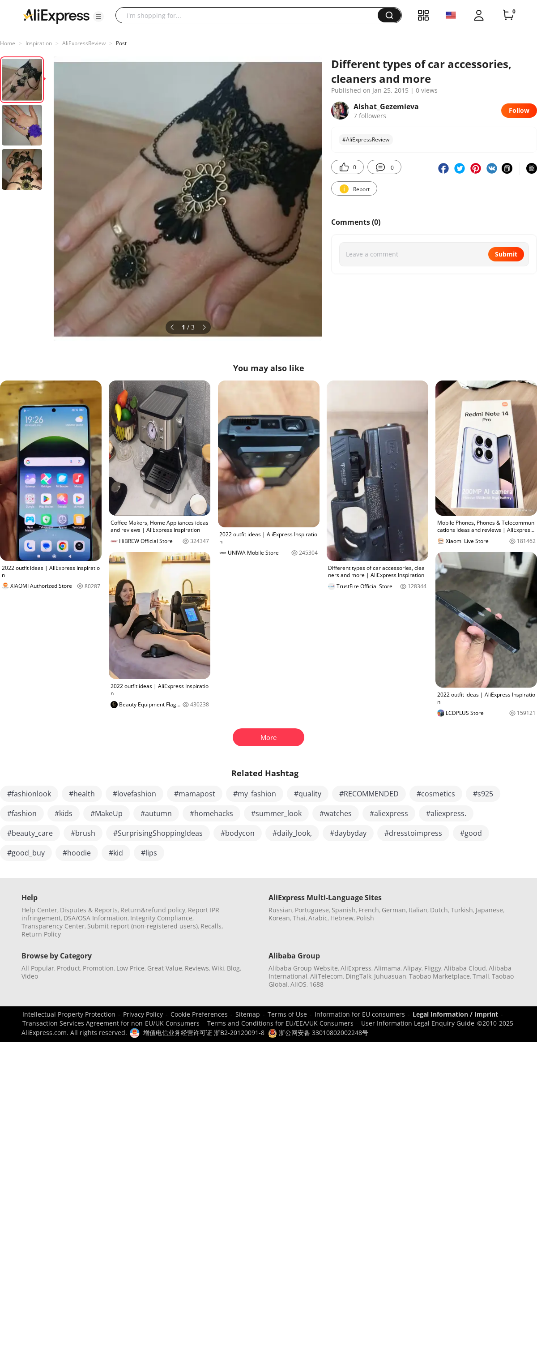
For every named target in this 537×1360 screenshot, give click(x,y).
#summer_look (276, 813)
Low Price (130, 968)
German (394, 910)
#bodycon (238, 833)
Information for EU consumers (360, 1014)
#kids (63, 813)
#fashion (22, 813)
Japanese (489, 910)
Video (29, 976)
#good (471, 833)
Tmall (481, 976)
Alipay (412, 968)
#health (82, 794)
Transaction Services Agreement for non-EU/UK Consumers (111, 1023)
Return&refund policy (152, 910)
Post (121, 43)
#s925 (483, 794)
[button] (98, 16)
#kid (116, 853)
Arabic (318, 918)
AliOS (298, 984)
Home (7, 43)
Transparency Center (53, 926)
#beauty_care (30, 833)
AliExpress (356, 968)
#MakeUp (106, 813)
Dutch (439, 910)
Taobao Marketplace (439, 976)
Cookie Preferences (199, 1014)
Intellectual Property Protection (68, 1014)
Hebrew (342, 918)
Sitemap (247, 1014)
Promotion (98, 968)
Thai (299, 918)
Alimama (387, 968)
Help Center (39, 910)
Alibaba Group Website (303, 968)
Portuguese (312, 910)
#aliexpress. (446, 813)
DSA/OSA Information (96, 918)
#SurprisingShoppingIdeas (158, 833)
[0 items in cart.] (508, 15)
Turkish (462, 910)
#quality (307, 794)
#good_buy (26, 853)
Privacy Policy (143, 1014)
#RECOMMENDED (369, 794)
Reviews (197, 968)
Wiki (218, 968)
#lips (149, 853)
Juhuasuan (390, 976)
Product (68, 968)
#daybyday (348, 833)
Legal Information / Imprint (455, 1014)
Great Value (164, 968)
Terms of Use (287, 1014)
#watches (336, 813)
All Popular (37, 968)
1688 (316, 984)
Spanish (344, 910)
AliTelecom (326, 976)
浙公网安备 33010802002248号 (318, 1032)
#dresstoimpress (413, 833)
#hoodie (77, 853)
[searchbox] (250, 15)
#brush (83, 833)
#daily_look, (292, 833)
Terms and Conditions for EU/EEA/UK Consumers (280, 1023)
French (368, 910)
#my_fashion (254, 794)
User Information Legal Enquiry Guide (417, 1023)
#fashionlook (29, 794)
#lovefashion (134, 794)
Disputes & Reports (89, 910)
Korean (279, 918)
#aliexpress (389, 813)
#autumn (156, 813)
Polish (365, 918)
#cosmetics (436, 794)
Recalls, (211, 926)
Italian (418, 910)
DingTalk (358, 976)
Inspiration (39, 43)
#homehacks (211, 813)
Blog (233, 968)
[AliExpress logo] (56, 16)
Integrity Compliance (161, 918)
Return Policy (41, 934)
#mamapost (194, 794)
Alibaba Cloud (465, 968)
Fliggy (432, 968)
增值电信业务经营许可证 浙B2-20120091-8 (203, 1032)
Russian (280, 910)
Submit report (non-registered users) (142, 926)
